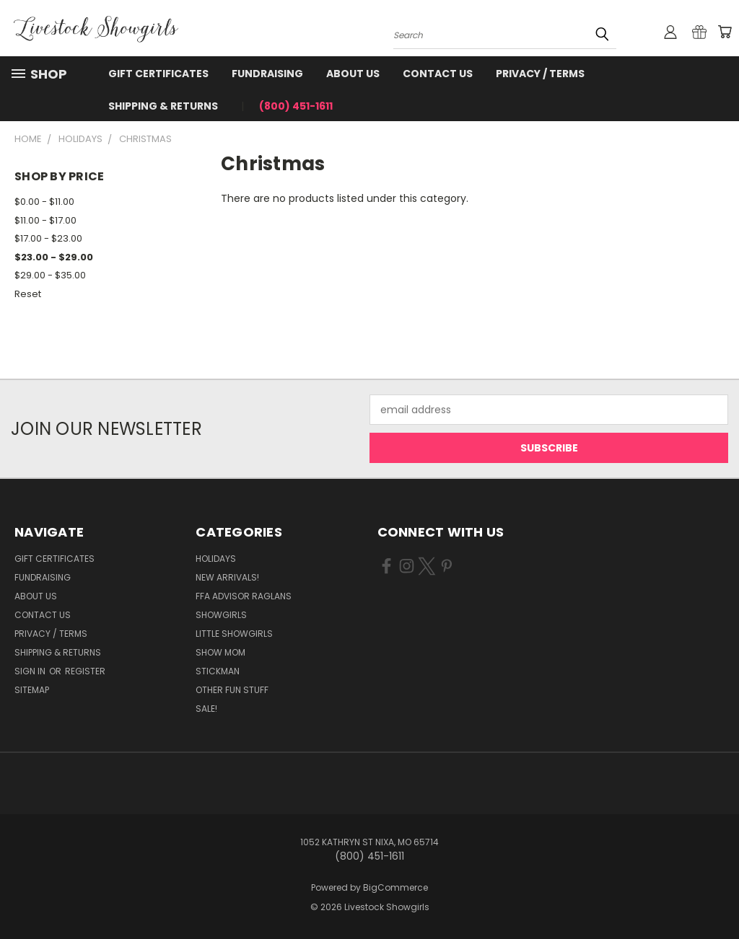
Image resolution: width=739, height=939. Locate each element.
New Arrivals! (227, 577)
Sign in (31, 671)
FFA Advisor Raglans (244, 596)
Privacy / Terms (540, 73)
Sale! (206, 708)
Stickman (218, 671)
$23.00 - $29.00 (53, 257)
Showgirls (221, 615)
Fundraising (267, 73)
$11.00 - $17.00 (45, 220)
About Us (353, 73)
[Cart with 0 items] (724, 32)
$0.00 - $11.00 (44, 201)
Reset (27, 294)
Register (85, 671)
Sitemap (31, 690)
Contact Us (438, 73)
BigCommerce (395, 887)
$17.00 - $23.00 (48, 238)
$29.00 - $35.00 (50, 275)
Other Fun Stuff (232, 690)
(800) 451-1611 (296, 106)
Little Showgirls (234, 633)
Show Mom (220, 652)
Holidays (216, 558)
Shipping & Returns (163, 106)
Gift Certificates (158, 73)
